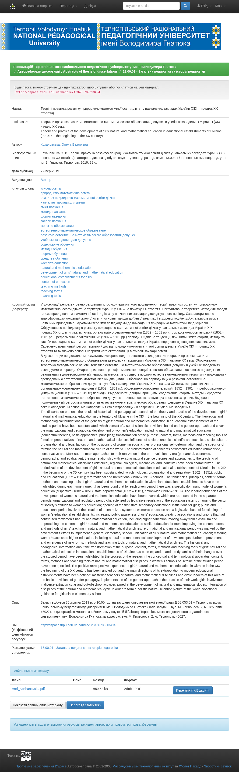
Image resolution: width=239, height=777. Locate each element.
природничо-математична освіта (65, 193)
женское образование (57, 226)
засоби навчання (53, 221)
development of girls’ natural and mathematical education (82, 272)
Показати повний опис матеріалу (38, 705)
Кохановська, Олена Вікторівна (64, 144)
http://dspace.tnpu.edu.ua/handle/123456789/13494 (78, 625)
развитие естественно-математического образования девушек (88, 235)
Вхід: (204, 6)
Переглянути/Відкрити (192, 690)
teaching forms (51, 291)
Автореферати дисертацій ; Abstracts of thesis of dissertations (68, 71)
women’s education (55, 263)
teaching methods (54, 286)
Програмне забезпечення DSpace (41, 766)
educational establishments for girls (66, 277)
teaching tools (51, 296)
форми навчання (53, 216)
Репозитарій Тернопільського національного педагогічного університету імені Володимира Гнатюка (94, 67)
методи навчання (54, 212)
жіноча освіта (51, 188)
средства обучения (55, 258)
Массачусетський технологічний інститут (143, 766)
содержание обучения (57, 244)
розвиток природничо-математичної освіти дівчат (78, 198)
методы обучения (54, 249)
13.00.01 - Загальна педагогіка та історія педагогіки (164, 71)
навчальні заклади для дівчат (63, 202)
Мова (220, 6)
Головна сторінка (37, 6)
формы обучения (54, 254)
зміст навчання (52, 207)
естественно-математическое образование (73, 230)
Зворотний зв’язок (218, 766)
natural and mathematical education (66, 268)
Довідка (90, 6)
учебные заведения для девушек (66, 240)
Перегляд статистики (85, 705)
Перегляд (68, 6)
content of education (55, 282)
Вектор (46, 180)
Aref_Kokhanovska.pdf (28, 689)
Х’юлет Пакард (190, 766)
